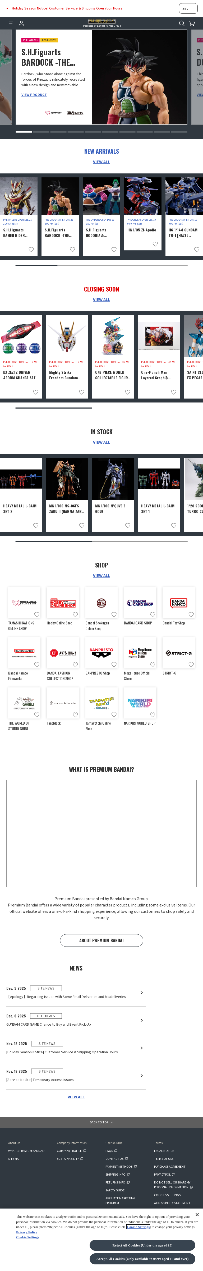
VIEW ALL (101, 157)
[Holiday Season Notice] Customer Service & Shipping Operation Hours (66, 5)
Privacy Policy (26, 1232)
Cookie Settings (138, 1227)
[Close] (197, 1214)
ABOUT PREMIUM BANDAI (101, 938)
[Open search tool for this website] (182, 18)
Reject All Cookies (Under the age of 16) (142, 1245)
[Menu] (11, 18)
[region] (101, 1240)
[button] (24, 127)
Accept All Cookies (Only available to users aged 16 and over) (142, 1259)
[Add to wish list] (31, 244)
